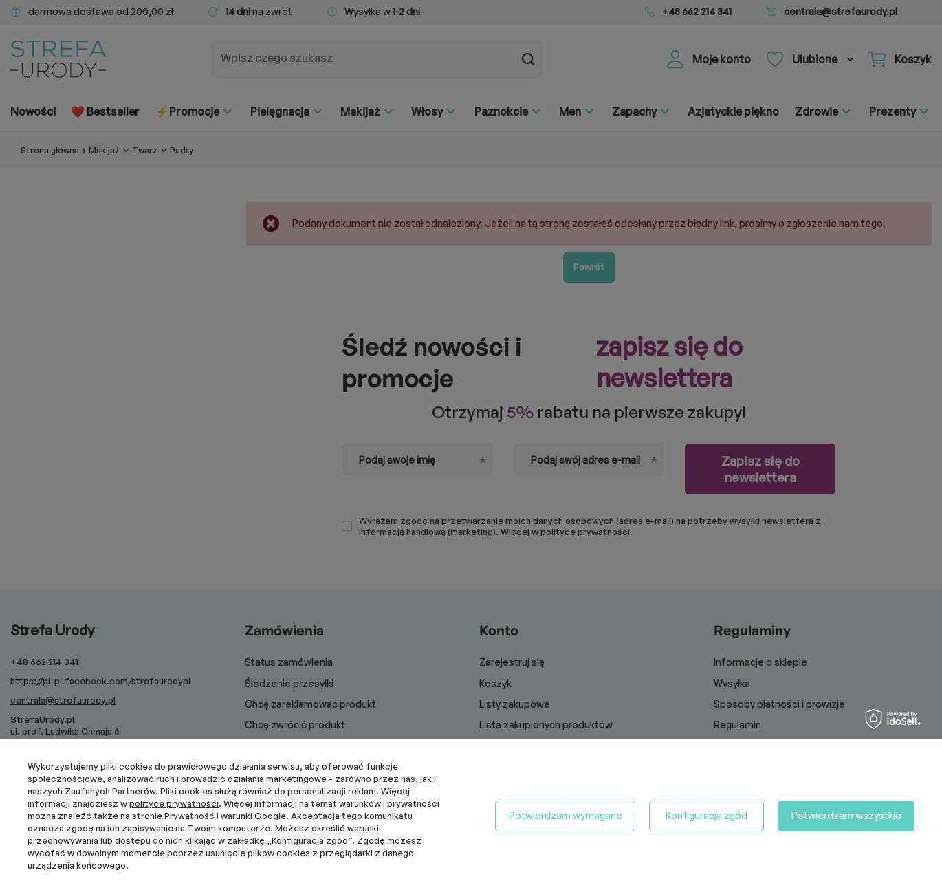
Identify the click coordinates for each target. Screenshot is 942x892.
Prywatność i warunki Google (225, 815)
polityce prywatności (174, 803)
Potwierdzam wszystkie (846, 815)
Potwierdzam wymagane (565, 815)
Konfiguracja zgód (706, 815)
